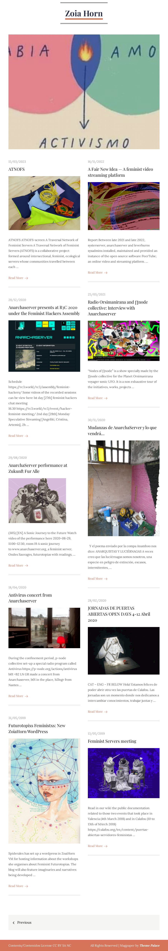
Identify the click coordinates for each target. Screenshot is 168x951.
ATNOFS (16, 169)
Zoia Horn (84, 13)
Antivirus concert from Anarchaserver (30, 598)
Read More (18, 278)
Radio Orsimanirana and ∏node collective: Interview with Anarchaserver (118, 308)
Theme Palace (149, 945)
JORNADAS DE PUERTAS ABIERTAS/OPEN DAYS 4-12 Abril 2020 (119, 614)
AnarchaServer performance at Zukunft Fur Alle (37, 468)
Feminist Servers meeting (112, 741)
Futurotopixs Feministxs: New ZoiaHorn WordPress (36, 728)
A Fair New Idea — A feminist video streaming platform (120, 172)
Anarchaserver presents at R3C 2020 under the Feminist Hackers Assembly (44, 310)
